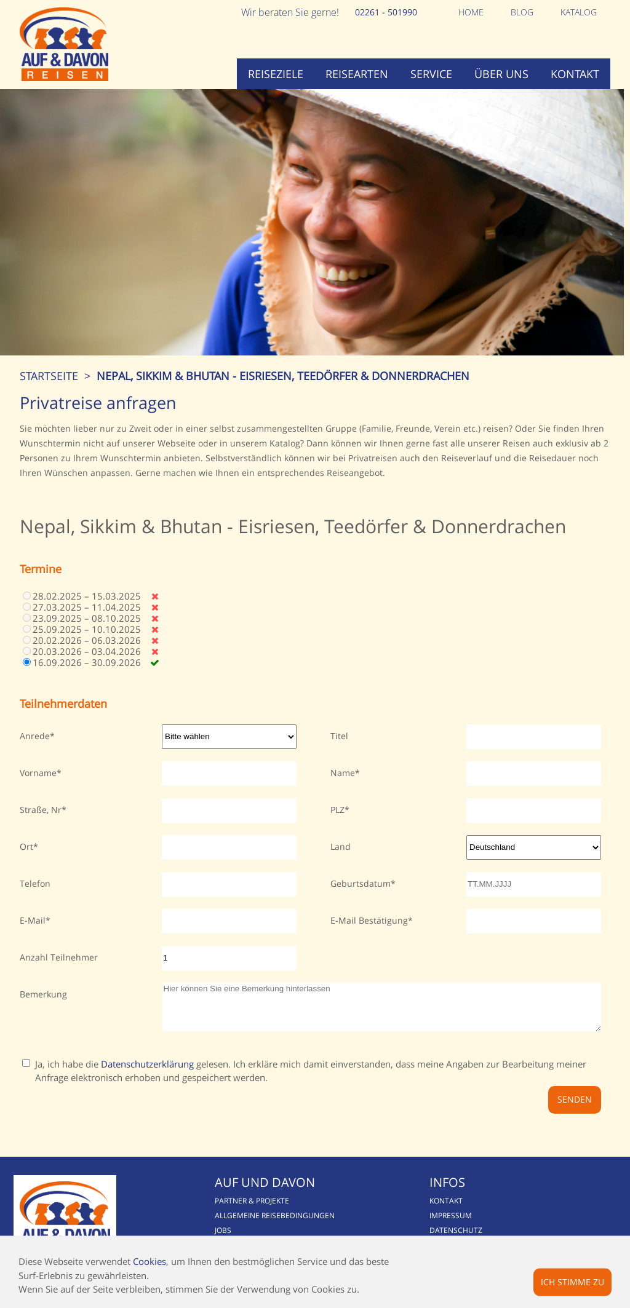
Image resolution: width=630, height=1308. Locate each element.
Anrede (35, 736)
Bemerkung (43, 994)
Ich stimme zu (572, 1281)
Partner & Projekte (252, 1210)
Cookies (149, 1261)
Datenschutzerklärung (147, 1073)
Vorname (38, 773)
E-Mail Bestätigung (369, 920)
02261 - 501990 (386, 12)
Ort (26, 846)
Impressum (450, 1224)
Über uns (501, 73)
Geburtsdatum (360, 883)
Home (471, 12)
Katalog (578, 12)
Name (342, 773)
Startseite (49, 375)
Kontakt (575, 73)
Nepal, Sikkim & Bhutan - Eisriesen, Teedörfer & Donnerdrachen (283, 375)
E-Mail (33, 920)
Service (431, 73)
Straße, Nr (41, 809)
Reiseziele (275, 73)
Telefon (35, 883)
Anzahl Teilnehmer (59, 957)
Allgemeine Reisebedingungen (275, 1224)
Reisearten (356, 73)
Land (340, 846)
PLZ (337, 809)
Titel (339, 736)
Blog (522, 12)
